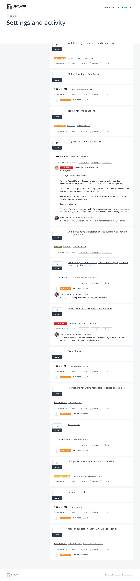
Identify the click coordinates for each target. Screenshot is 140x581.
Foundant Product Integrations (93, 544)
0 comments (60, 88)
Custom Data (87, 89)
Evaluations (74, 424)
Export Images (75, 351)
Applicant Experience (90, 278)
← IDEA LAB (12, 16)
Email (92, 58)
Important (96, 64)
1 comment (70, 58)
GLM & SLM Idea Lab (82, 58)
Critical (108, 64)
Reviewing (85, 440)
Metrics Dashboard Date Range (83, 74)
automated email (76, 492)
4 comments (73, 323)
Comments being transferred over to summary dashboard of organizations (97, 233)
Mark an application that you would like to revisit (92, 528)
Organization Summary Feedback (84, 141)
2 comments (76, 476)
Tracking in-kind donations (81, 110)
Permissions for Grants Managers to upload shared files (96, 387)
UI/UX (86, 157)
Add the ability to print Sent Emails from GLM (91, 43)
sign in (126, 7)
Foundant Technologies (113, 575)
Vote (57, 49)
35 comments (61, 156)
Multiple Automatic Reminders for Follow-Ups (91, 461)
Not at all (85, 64)
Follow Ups (99, 476)
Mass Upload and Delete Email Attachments (90, 308)
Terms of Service (127, 575)
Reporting (85, 366)
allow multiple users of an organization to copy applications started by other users (98, 264)
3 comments (60, 277)
